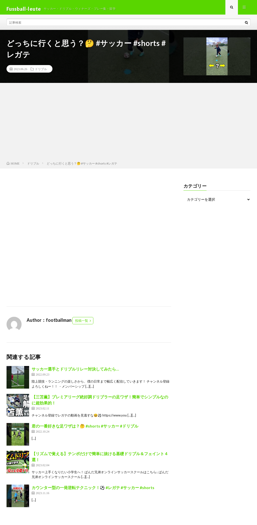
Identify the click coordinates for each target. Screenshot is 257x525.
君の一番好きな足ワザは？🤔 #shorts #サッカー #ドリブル (85, 428)
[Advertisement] (128, 126)
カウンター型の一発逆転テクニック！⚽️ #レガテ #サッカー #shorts (93, 490)
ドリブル (41, 71)
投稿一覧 (81, 324)
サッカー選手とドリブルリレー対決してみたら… (75, 372)
